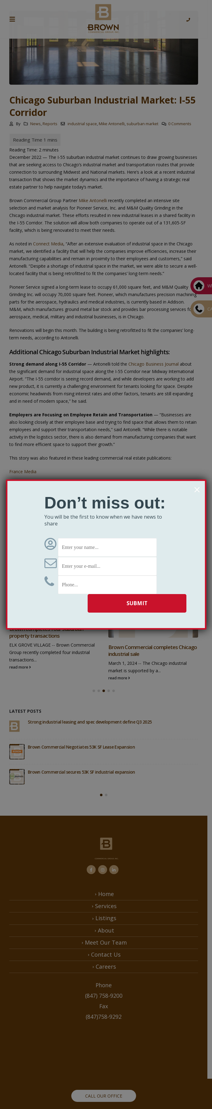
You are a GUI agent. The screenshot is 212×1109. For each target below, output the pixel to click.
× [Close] (197, 490)
